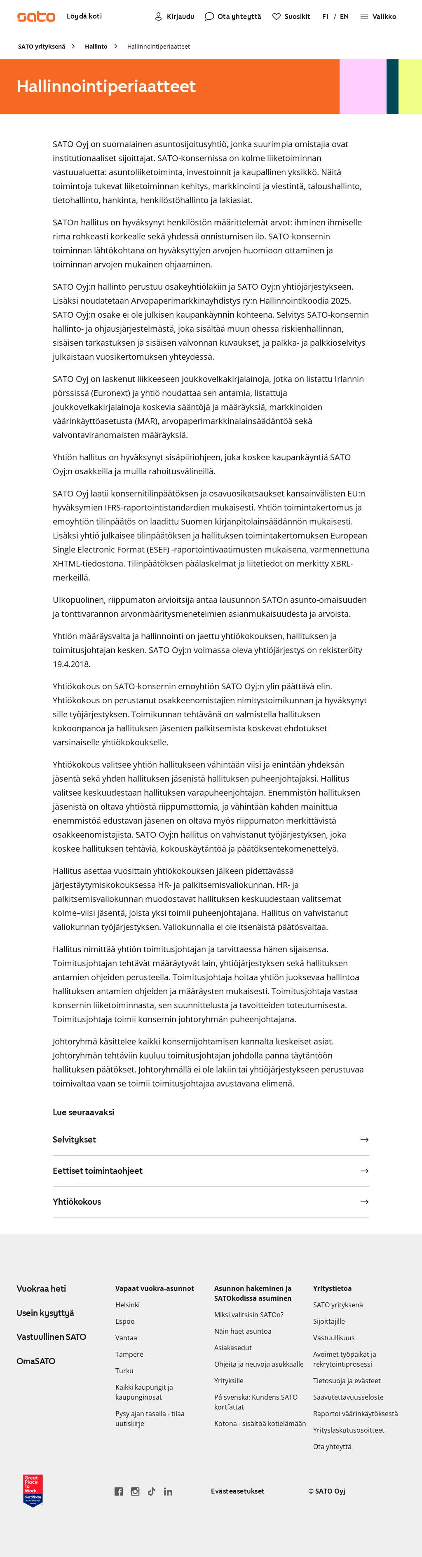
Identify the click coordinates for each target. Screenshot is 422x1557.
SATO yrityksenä (338, 1304)
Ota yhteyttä (332, 1446)
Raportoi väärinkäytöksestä (355, 1413)
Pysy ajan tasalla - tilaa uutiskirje (150, 1418)
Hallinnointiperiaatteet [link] (158, 46)
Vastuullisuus (334, 1337)
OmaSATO (35, 1361)
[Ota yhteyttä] (233, 16)
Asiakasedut (233, 1347)
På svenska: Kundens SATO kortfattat (256, 1402)
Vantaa (126, 1337)
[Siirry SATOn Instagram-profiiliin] (135, 1491)
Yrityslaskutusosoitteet (348, 1430)
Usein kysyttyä (45, 1313)
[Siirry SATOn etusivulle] (36, 16)
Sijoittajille (329, 1321)
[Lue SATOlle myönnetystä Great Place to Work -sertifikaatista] (32, 1491)
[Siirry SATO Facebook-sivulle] (119, 1491)
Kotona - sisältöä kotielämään (260, 1423)
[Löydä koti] (84, 16)
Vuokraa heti (41, 1289)
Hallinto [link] (96, 46)
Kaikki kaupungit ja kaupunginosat (144, 1392)
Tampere (129, 1354)
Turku (124, 1370)
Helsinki (127, 1304)
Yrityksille (229, 1380)
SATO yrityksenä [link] (41, 46)
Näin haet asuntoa (243, 1331)
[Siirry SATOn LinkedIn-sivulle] (168, 1491)
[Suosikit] (291, 16)
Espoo (125, 1321)
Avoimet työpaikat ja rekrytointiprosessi (344, 1359)
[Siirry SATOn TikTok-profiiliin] (152, 1491)
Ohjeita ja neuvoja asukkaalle (259, 1364)
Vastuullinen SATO (51, 1337)
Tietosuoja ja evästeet (347, 1380)
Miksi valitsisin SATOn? (249, 1314)
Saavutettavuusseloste (348, 1397)
